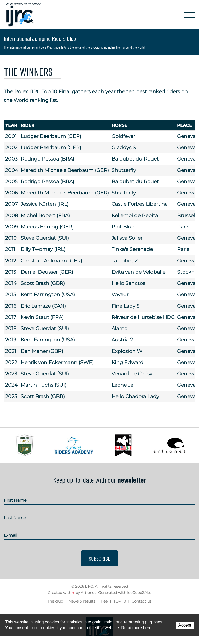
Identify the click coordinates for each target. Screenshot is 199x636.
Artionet (88, 593)
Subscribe (99, 558)
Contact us (141, 601)
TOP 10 (119, 601)
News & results (82, 601)
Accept (184, 625)
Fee (104, 601)
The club (55, 601)
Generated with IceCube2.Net (124, 593)
